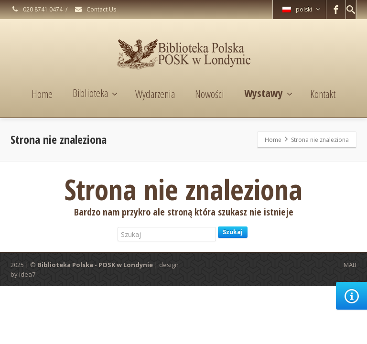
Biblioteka (95, 93)
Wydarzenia (155, 93)
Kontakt (322, 93)
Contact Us (95, 9)
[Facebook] (335, 9)
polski (301, 9)
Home (42, 93)
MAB (350, 264)
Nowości (209, 93)
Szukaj (233, 232)
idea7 (27, 274)
